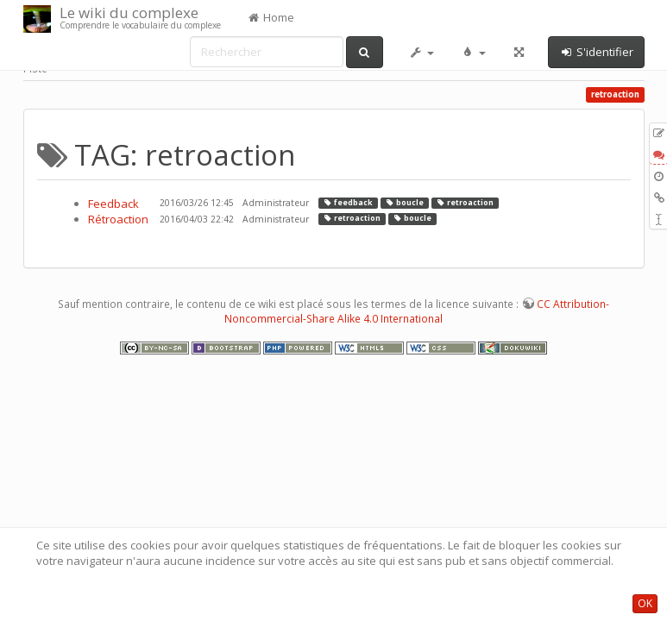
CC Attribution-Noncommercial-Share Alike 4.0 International (416, 311)
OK (645, 603)
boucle (404, 203)
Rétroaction (118, 219)
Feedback (113, 203)
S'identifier (596, 52)
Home (271, 17)
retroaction (465, 203)
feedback (348, 203)
